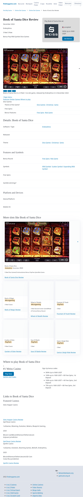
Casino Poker (36, 4)
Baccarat (21, 4)
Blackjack (29, 4)
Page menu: (7, 97)
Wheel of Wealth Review (39, 316)
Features (6, 99)
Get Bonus (68, 39)
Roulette (49, 4)
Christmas (49, 105)
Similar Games (15, 99)
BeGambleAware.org (66, 473)
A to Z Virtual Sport (13, 490)
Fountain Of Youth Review (66, 314)
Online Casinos (37, 485)
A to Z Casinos (11, 485)
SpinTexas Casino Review (12, 441)
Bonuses (68, 3)
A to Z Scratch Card (13, 496)
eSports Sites (37, 496)
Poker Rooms (37, 487)
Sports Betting (37, 493)
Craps (42, 4)
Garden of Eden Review (13, 351)
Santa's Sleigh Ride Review (66, 352)
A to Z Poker (10, 487)
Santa (56, 105)
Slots (55, 4)
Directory (78, 3)
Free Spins (40, 113)
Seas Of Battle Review (38, 351)
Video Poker (61, 4)
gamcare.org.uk (64, 476)
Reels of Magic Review (13, 310)
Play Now (8, 374)
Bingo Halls (36, 490)
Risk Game (49, 113)
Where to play (25, 99)
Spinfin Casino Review (11, 463)
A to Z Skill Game (12, 493)
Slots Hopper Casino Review (13, 420)
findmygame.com (13, 477)
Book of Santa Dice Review (14, 277)
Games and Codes (9, 377)
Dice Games (41, 105)
